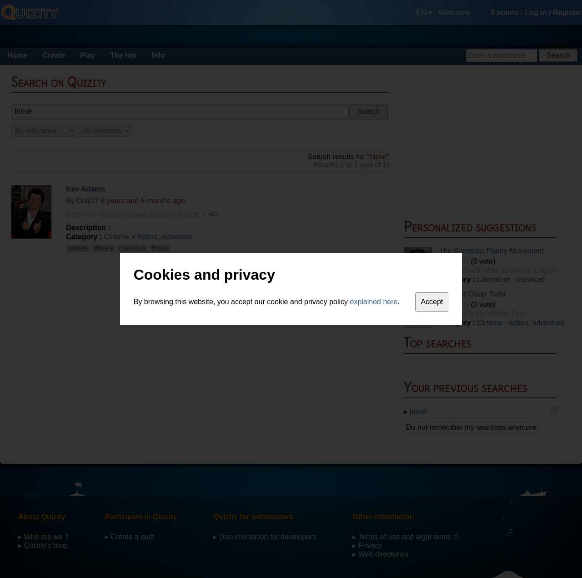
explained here (374, 302)
